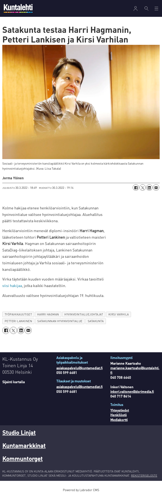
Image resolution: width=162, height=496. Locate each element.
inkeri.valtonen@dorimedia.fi (132, 391)
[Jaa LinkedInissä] (149, 187)
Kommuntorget (22, 458)
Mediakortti (119, 420)
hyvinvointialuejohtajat (83, 314)
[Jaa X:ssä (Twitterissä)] (142, 187)
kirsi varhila (118, 314)
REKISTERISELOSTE (144, 475)
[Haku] (146, 8)
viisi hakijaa (12, 285)
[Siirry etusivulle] (18, 8)
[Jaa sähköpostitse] (156, 187)
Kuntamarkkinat (24, 445)
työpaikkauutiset (18, 314)
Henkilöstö (118, 415)
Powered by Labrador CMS (81, 490)
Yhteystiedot (119, 410)
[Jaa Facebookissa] (136, 187)
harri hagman (48, 314)
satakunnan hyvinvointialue (59, 321)
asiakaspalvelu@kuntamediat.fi (79, 368)
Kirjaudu (135, 8)
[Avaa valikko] (156, 8)
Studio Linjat (19, 432)
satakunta (96, 321)
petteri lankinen (18, 321)
